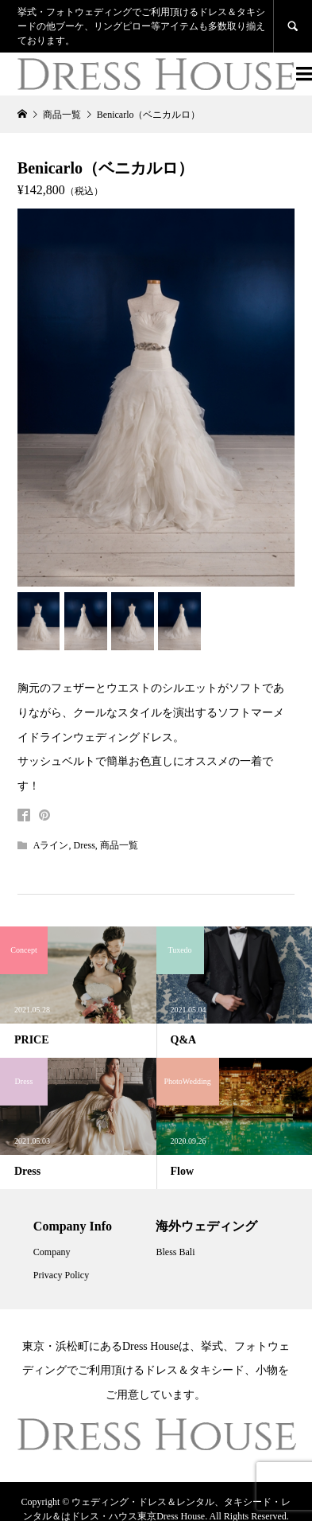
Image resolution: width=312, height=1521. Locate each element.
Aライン (51, 845)
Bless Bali (175, 1252)
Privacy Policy (61, 1275)
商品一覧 (119, 845)
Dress (84, 845)
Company (52, 1252)
